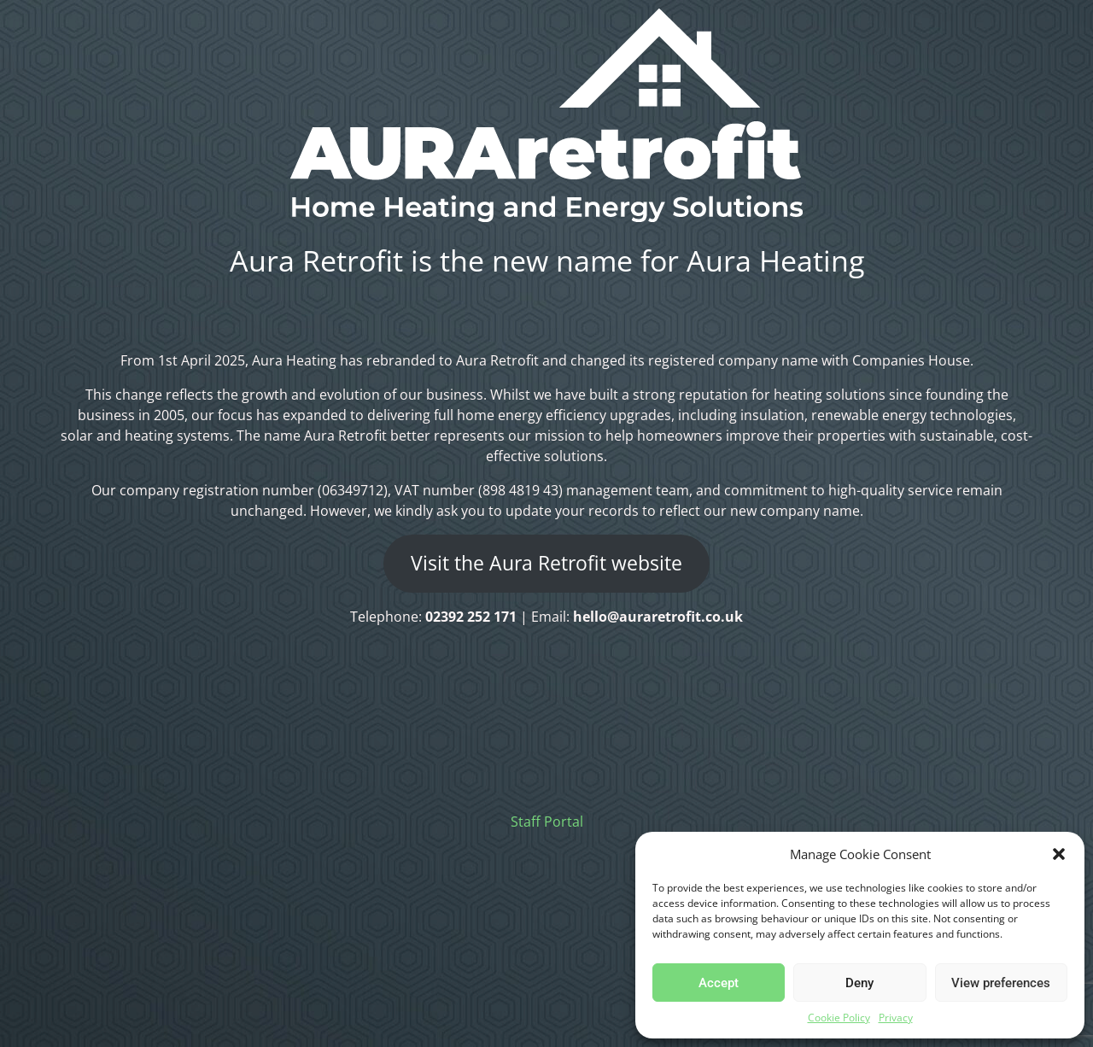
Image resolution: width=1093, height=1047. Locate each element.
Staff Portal (547, 821)
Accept (718, 983)
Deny (859, 983)
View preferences (1000, 983)
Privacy (896, 1017)
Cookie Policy (839, 1017)
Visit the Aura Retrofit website (546, 563)
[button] (1058, 854)
